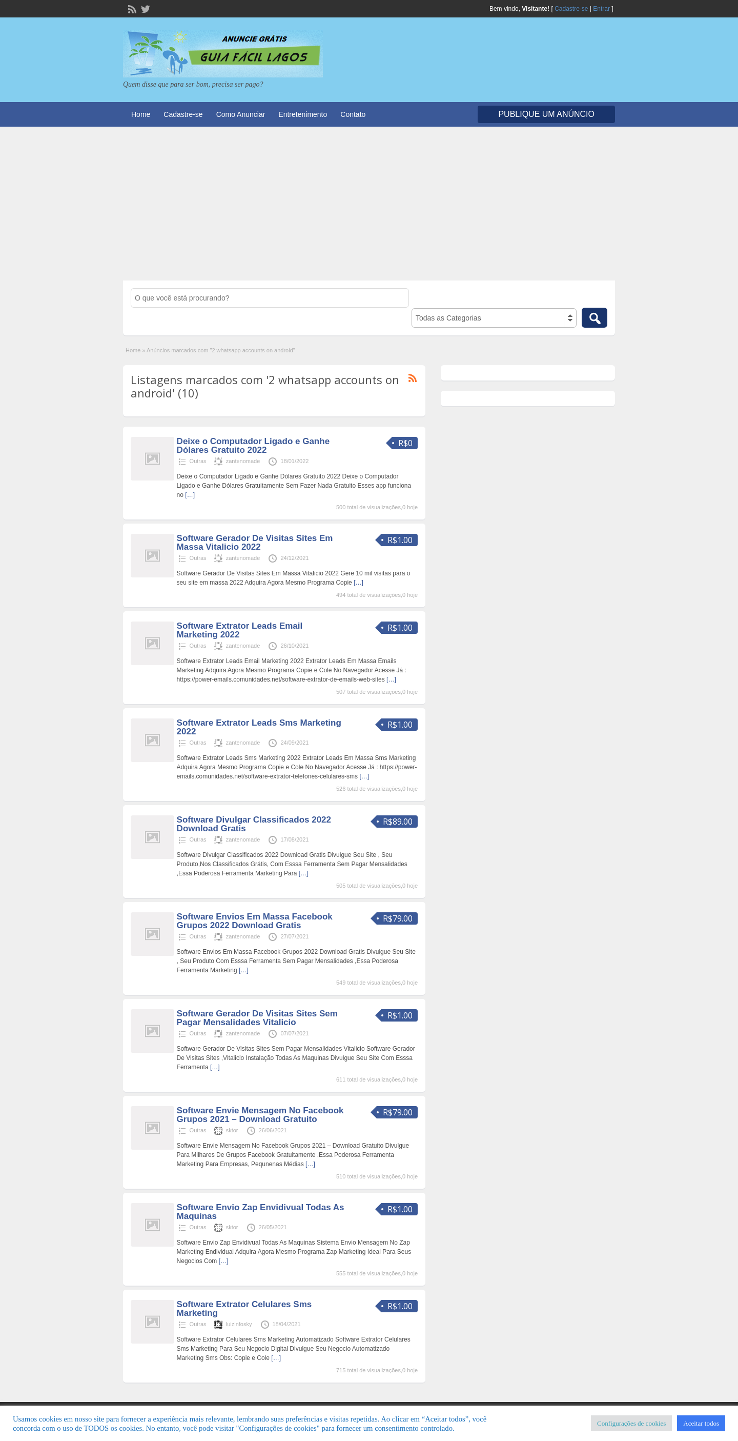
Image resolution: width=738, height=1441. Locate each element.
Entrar (601, 8)
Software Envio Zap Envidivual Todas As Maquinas (260, 1212)
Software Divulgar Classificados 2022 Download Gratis (254, 824)
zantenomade (243, 461)
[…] (190, 494)
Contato (352, 114)
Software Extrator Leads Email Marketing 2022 (240, 630)
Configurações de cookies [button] (631, 1423)
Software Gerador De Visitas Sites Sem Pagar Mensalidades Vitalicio (257, 1018)
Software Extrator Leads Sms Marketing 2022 (259, 727)
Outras (198, 461)
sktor (232, 1130)
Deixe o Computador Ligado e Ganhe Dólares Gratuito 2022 (253, 445)
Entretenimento (302, 114)
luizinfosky (239, 1324)
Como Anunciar (240, 114)
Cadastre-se (571, 8)
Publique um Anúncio (546, 114)
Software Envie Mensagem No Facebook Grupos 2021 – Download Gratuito (260, 1115)
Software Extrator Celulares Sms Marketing (244, 1308)
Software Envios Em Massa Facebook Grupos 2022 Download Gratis (255, 921)
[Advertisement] (368, 203)
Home (140, 114)
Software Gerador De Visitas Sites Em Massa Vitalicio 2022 (255, 542)
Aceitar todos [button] (701, 1423)
